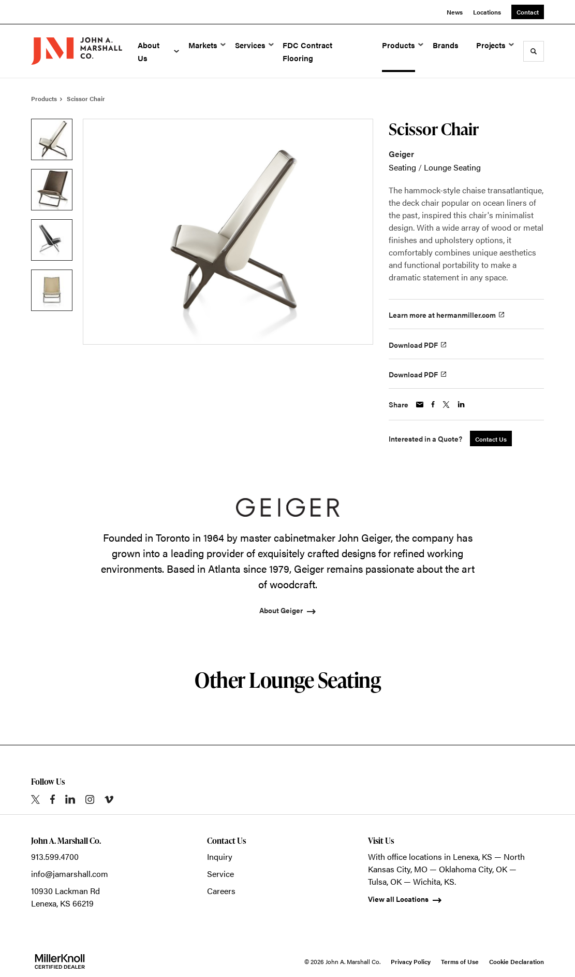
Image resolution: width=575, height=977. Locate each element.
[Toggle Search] (533, 51)
